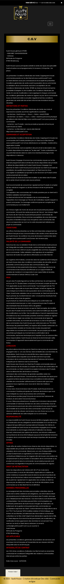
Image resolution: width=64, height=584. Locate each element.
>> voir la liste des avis (47, 3)
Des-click (45, 578)
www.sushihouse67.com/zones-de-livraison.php (30, 238)
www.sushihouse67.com (43, 78)
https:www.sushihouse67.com (34, 119)
